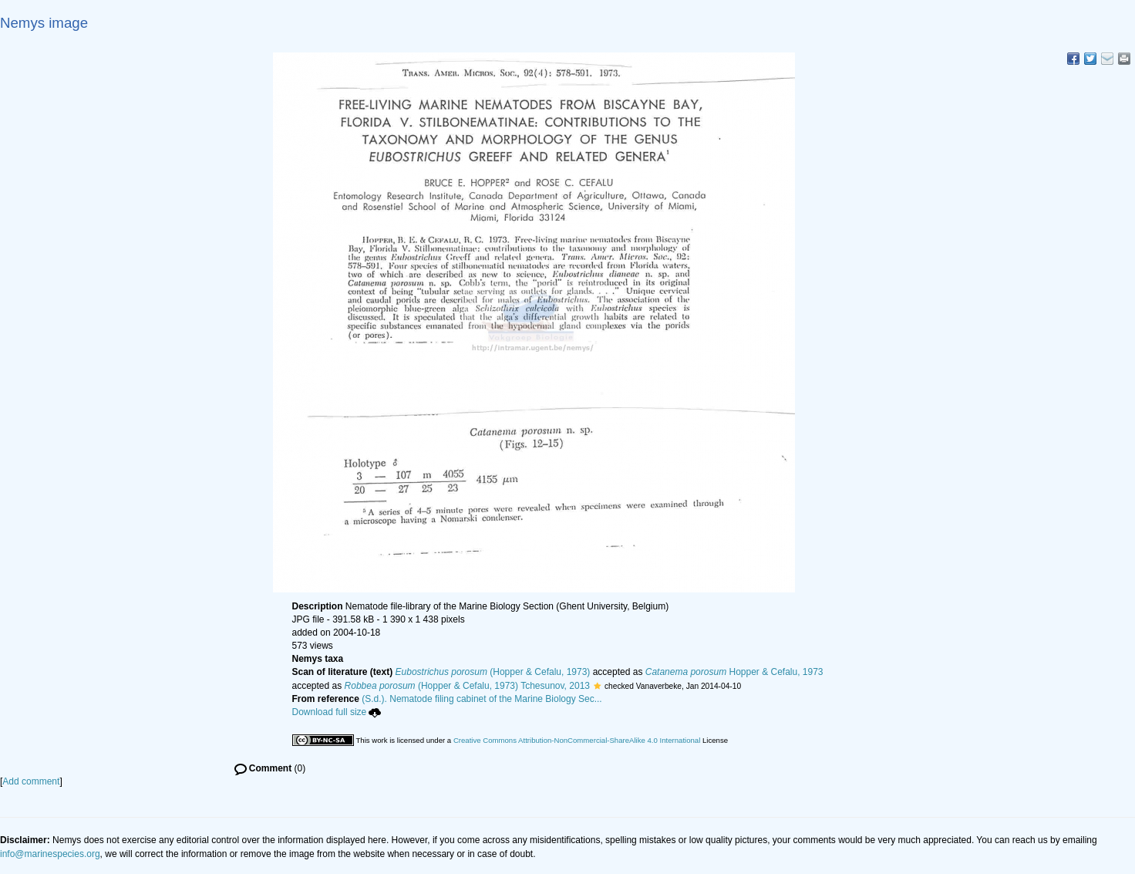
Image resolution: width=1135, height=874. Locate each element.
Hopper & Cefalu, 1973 (734, 671)
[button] (597, 686)
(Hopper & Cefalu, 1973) (493, 671)
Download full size (337, 712)
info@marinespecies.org (50, 854)
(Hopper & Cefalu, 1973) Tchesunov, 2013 (467, 685)
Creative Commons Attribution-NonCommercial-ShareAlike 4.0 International (576, 740)
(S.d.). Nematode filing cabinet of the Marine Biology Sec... (482, 698)
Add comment (30, 781)
